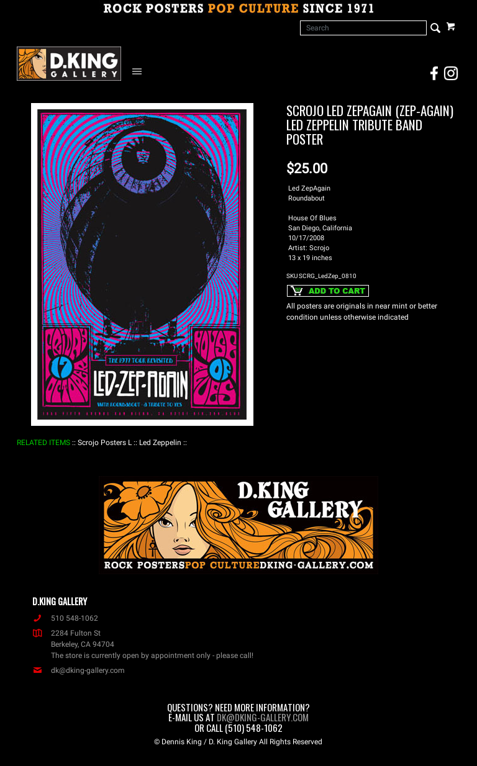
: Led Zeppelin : (160, 442)
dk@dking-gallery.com (78, 670)
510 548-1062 (65, 618)
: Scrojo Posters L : (104, 442)
